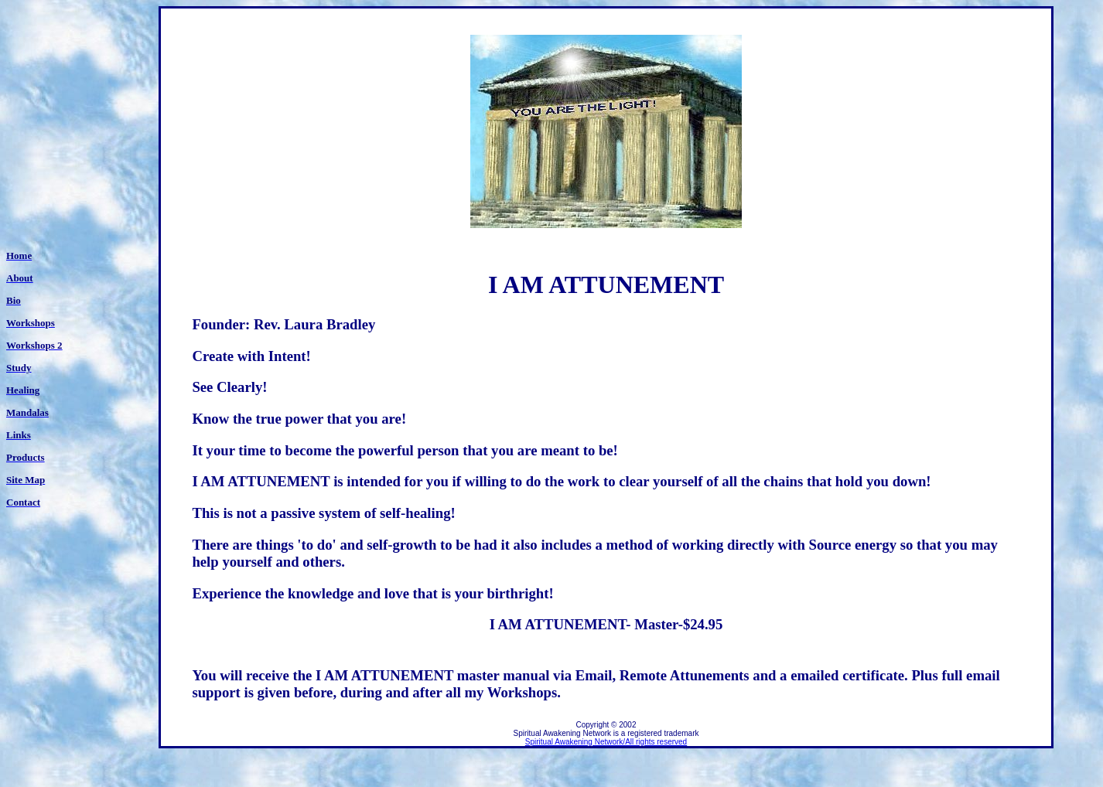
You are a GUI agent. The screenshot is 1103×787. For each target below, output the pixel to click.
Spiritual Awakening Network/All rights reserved (606, 742)
